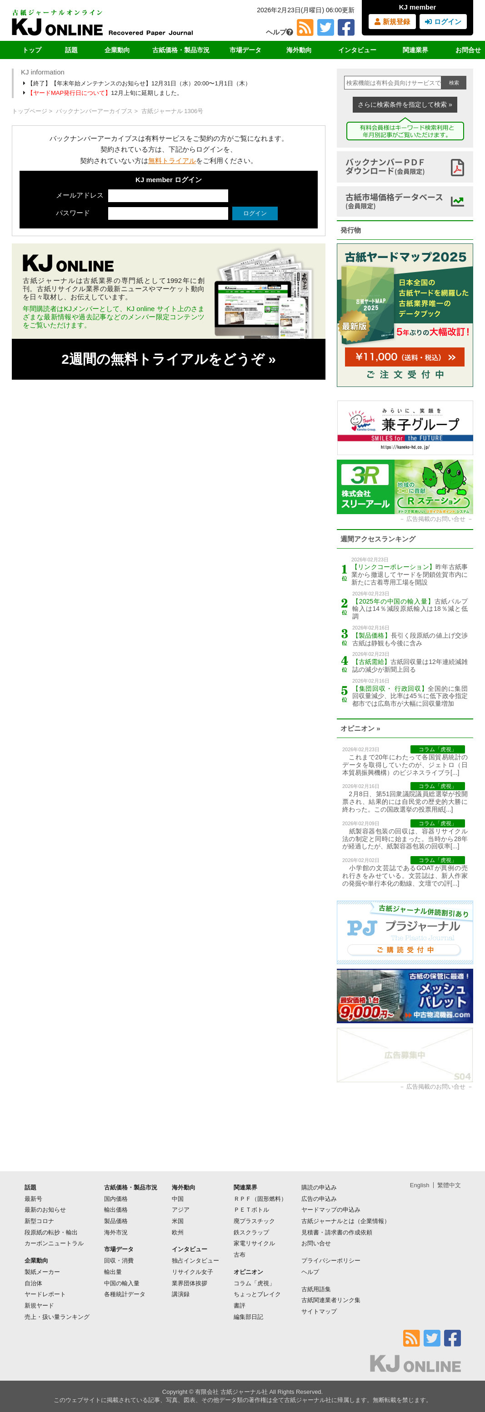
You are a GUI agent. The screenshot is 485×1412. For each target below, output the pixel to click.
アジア (181, 1209)
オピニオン (248, 1271)
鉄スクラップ (251, 1232)
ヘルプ (279, 32)
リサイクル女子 (192, 1271)
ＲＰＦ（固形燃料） (260, 1198)
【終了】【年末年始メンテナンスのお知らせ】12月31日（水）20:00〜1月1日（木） (138, 83)
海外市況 (116, 1232)
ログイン (443, 21)
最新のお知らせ (45, 1209)
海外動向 (299, 50)
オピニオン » (360, 728)
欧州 (178, 1232)
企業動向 (117, 50)
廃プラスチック (254, 1221)
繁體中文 (449, 1185)
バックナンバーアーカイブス (94, 111)
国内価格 (116, 1198)
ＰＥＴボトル (251, 1209)
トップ (31, 50)
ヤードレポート (45, 1294)
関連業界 (415, 50)
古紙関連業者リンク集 (330, 1300)
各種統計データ (124, 1294)
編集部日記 (248, 1316)
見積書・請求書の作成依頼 (336, 1232)
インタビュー (357, 50)
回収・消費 (119, 1260)
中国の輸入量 (122, 1283)
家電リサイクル (254, 1243)
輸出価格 (116, 1209)
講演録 (181, 1294)
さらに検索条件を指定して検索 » (405, 104)
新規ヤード (39, 1305)
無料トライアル (172, 160)
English (420, 1185)
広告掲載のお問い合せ (435, 518)
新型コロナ (39, 1221)
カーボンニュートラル (54, 1243)
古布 (239, 1254)
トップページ (29, 111)
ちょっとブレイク (257, 1294)
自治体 (33, 1283)
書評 (239, 1305)
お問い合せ (316, 1243)
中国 (178, 1198)
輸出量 (113, 1271)
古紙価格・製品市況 (181, 50)
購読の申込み (319, 1187)
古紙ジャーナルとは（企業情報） (345, 1221)
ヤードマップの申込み (330, 1209)
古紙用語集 (316, 1289)
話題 (71, 50)
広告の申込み (319, 1198)
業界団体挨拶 (189, 1283)
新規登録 (392, 21)
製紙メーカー (42, 1271)
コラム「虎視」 (254, 1283)
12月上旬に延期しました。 (104, 92)
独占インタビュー (195, 1260)
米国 (178, 1221)
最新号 (33, 1198)
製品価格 (116, 1221)
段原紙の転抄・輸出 (51, 1232)
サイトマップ (319, 1311)
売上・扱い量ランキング (57, 1316)
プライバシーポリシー (330, 1260)
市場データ (245, 50)
